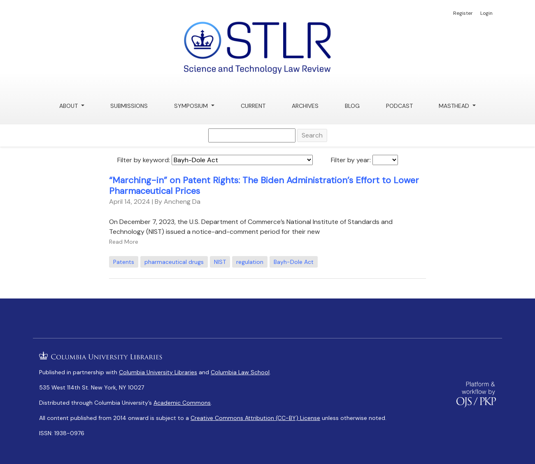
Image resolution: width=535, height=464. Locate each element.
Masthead (455, 106)
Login (486, 13)
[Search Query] (251, 135)
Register (463, 13)
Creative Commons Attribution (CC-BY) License (255, 418)
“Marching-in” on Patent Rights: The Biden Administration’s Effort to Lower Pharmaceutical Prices (264, 186)
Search (312, 135)
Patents (123, 262)
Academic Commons (182, 402)
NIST (220, 262)
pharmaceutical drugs (174, 262)
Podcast (399, 106)
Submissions (129, 106)
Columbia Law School (240, 372)
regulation (249, 262)
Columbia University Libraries (158, 372)
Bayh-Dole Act (294, 262)
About (69, 106)
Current (253, 106)
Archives (305, 106)
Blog (352, 106)
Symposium (191, 106)
